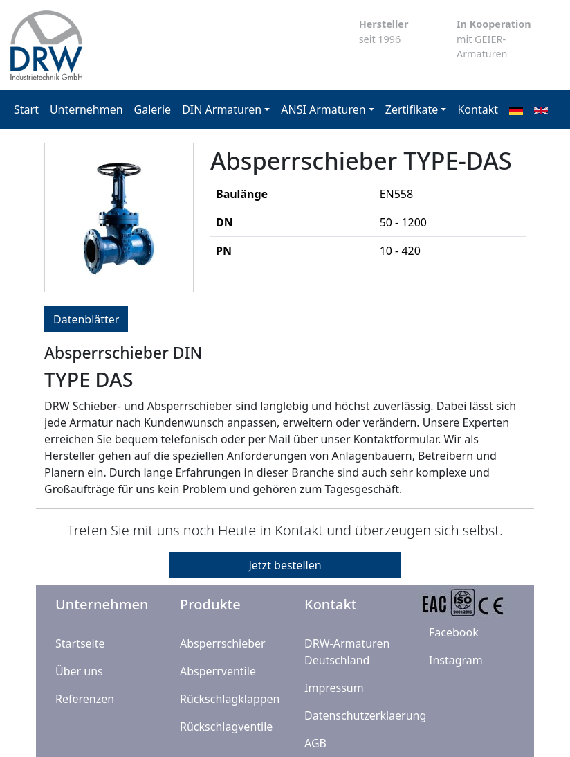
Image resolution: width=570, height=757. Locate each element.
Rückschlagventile (226, 726)
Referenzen (84, 698)
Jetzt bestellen (284, 565)
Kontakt (477, 109)
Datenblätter (86, 319)
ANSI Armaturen (323, 109)
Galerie (153, 109)
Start (26, 109)
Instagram (456, 660)
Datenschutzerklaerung (365, 715)
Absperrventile (218, 671)
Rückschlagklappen (229, 698)
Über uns (79, 671)
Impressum (334, 687)
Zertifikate (412, 109)
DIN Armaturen (221, 109)
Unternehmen (86, 109)
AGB (315, 743)
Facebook (454, 632)
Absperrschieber (223, 643)
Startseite (80, 643)
